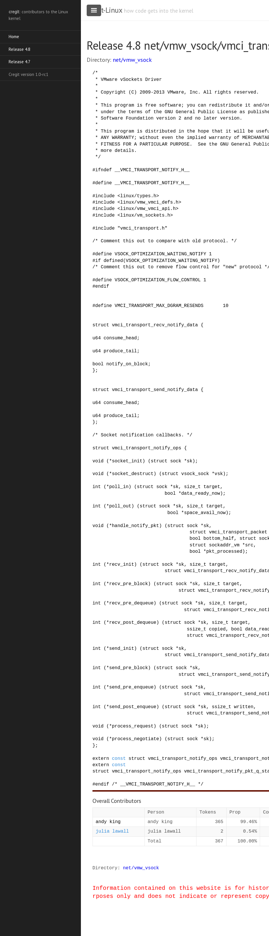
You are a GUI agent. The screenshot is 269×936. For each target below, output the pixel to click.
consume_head (120, 338)
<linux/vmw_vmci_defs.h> (149, 202)
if (98, 261)
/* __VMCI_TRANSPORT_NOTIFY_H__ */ (157, 784)
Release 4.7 (19, 61)
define (103, 183)
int (96, 487)
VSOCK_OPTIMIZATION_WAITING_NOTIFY (160, 254)
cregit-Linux (104, 10)
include (105, 196)
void (97, 461)
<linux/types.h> (138, 196)
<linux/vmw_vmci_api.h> (147, 209)
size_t (192, 487)
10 (225, 306)
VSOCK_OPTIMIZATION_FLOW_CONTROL (158, 280)
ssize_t (196, 629)
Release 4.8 (19, 49)
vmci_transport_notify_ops (146, 448)
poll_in (119, 487)
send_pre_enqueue (131, 687)
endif (102, 286)
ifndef (103, 170)
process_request (132, 726)
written (243, 707)
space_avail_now (205, 513)
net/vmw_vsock (132, 60)
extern (100, 759)
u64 (96, 338)
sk (189, 461)
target (211, 487)
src (249, 545)
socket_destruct (132, 474)
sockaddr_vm (224, 545)
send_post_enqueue (132, 707)
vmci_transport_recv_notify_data (155, 325)
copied (217, 629)
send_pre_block (128, 668)
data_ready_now (200, 493)
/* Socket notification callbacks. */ (142, 435)
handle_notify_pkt (135, 526)
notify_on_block (127, 364)
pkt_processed (224, 551)
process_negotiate (135, 739)
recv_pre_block (128, 584)
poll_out (120, 506)
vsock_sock (195, 474)
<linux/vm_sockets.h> (145, 215)
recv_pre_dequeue (131, 603)
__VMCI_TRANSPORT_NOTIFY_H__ (152, 170)
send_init (121, 648)
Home (14, 36)
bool (97, 364)
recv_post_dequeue (132, 622)
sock (175, 461)
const (119, 759)
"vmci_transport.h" (142, 228)
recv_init (121, 564)
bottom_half (218, 538)
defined (113, 261)
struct (100, 325)
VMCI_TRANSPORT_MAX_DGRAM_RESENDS (159, 306)
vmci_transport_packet (238, 532)
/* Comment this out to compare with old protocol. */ (164, 241)
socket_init (127, 461)
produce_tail (120, 351)
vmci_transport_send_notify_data (155, 390)
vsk (219, 474)
